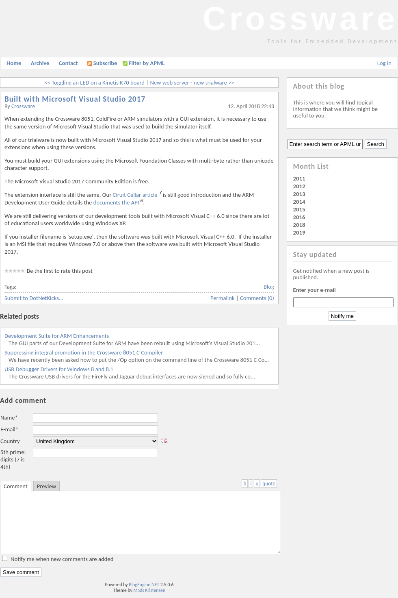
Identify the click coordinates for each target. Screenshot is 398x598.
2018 (299, 225)
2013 (299, 194)
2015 (299, 209)
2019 (299, 232)
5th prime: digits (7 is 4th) (13, 459)
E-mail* (9, 429)
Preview (46, 486)
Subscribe (102, 63)
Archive (40, 63)
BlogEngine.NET (144, 584)
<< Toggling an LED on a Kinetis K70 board (94, 82)
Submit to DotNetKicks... (33, 298)
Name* (9, 417)
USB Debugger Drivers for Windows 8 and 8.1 (58, 369)
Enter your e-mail (314, 290)
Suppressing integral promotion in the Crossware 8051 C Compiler (83, 352)
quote (268, 483)
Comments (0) (257, 298)
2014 (299, 201)
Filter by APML (146, 63)
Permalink (222, 298)
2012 (299, 186)
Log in (384, 63)
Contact (68, 63)
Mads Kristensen (150, 590)
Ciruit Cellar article (135, 194)
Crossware (300, 18)
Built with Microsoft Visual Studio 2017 (74, 99)
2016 (299, 217)
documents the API (116, 202)
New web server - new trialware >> (192, 82)
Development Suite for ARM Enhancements (56, 335)
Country (10, 441)
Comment (16, 486)
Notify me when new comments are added (62, 559)
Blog (269, 286)
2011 (299, 178)
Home (13, 63)
